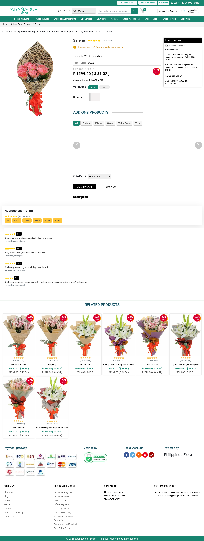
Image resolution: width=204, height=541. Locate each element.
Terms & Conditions (63, 515)
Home (5, 24)
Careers (7, 499)
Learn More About (64, 485)
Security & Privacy (63, 511)
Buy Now (111, 186)
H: (192, 81)
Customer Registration (65, 491)
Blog (6, 495)
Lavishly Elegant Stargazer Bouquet (52, 427)
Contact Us (110, 485)
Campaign (59, 519)
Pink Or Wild (152, 364)
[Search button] (134, 11)
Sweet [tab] (110, 123)
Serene (38, 24)
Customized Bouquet (168, 11)
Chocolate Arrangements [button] (66, 18)
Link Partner (10, 515)
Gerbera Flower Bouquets (21, 24)
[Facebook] (126, 454)
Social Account (132, 447)
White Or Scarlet (18, 364)
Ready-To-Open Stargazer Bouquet (118, 364)
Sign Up (187, 2)
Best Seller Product (147, 2)
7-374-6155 (115, 498)
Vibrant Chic (85, 364)
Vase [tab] (137, 123)
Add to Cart (84, 186)
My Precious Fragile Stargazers (186, 364)
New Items (163, 2)
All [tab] (76, 123)
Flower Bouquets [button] (42, 18)
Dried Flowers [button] (152, 18)
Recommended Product (65, 523)
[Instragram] (139, 454)
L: (170, 81)
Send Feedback (113, 491)
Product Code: (83, 62)
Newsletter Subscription (15, 511)
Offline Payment (61, 503)
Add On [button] (115, 18)
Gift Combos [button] (88, 18)
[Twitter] (132, 454)
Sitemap (8, 507)
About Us (8, 491)
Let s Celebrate (19, 427)
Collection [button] (186, 18)
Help (197, 2)
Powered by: (171, 447)
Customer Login (61, 495)
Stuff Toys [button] (103, 18)
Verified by (90, 447)
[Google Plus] (151, 454)
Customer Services (165, 485)
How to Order (60, 499)
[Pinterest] (145, 454)
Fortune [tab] (86, 123)
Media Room (10, 503)
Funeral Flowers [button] (170, 18)
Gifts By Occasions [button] (132, 18)
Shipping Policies (62, 507)
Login (175, 2)
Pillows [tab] (98, 123)
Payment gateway (14, 447)
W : (180, 81)
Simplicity (52, 364)
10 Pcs (93, 87)
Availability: (87, 56)
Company (9, 485)
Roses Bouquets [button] (22, 18)
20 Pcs (104, 87)
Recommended (127, 2)
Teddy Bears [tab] (124, 123)
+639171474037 (117, 495)
